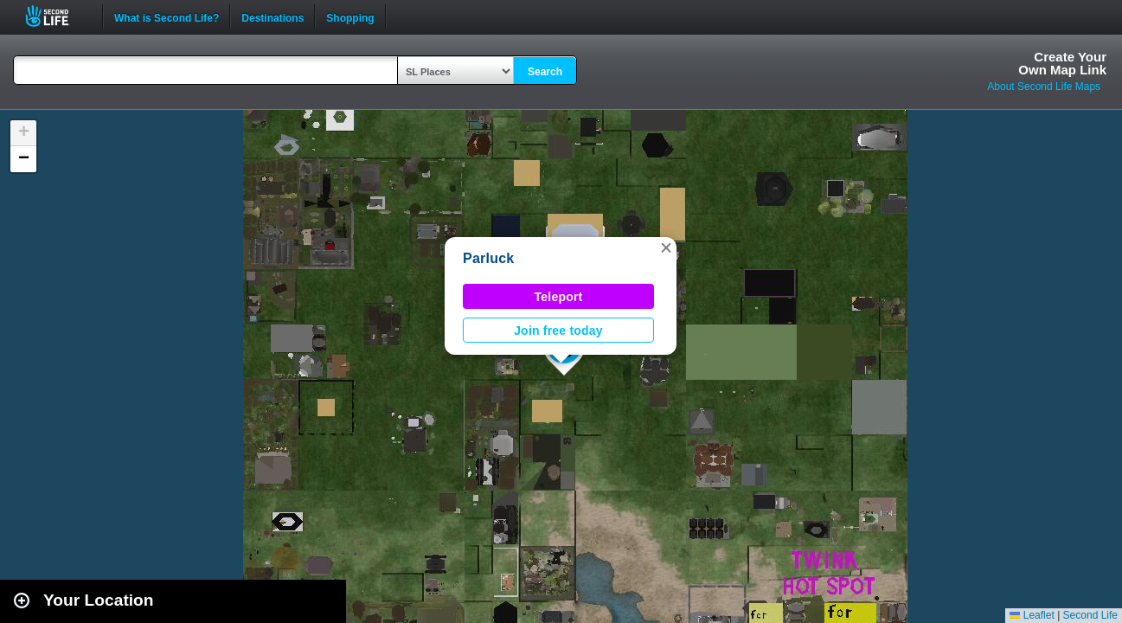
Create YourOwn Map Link (1062, 63)
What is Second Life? (166, 16)
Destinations (272, 16)
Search (545, 72)
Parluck (489, 258)
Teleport (559, 297)
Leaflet (1032, 615)
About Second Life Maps (1043, 86)
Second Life (56, 16)
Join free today (558, 330)
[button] (666, 247)
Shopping (350, 16)
